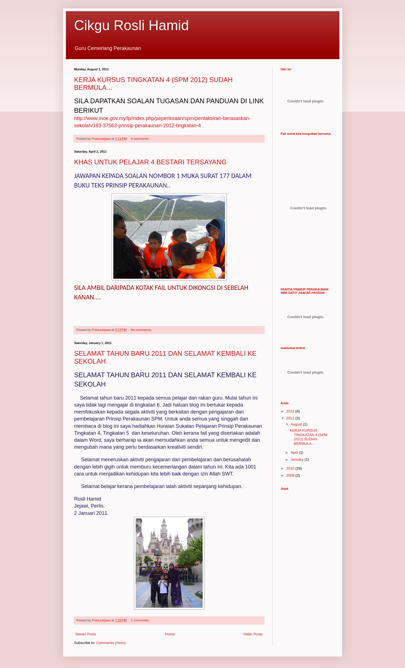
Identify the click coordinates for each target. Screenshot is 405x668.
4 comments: (140, 138)
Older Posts (253, 634)
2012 (291, 411)
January (298, 459)
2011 (291, 418)
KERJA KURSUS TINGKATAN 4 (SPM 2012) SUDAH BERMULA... (308, 437)
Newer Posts (86, 634)
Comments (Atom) (111, 643)
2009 (291, 475)
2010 (291, 468)
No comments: (142, 329)
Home (170, 634)
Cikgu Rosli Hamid (131, 25)
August (297, 424)
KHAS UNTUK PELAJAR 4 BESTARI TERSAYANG (150, 162)
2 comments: (140, 620)
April (295, 452)
